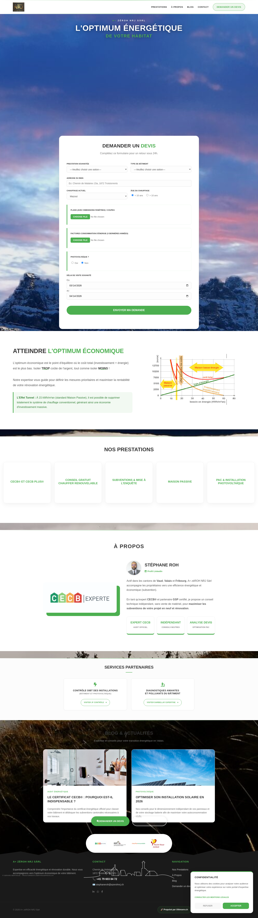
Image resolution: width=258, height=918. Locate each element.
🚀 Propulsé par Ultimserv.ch (174, 909)
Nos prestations (149, 821)
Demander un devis (229, 7)
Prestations (159, 7)
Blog (190, 7)
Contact (203, 7)
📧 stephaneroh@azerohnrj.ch (108, 884)
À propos (177, 7)
